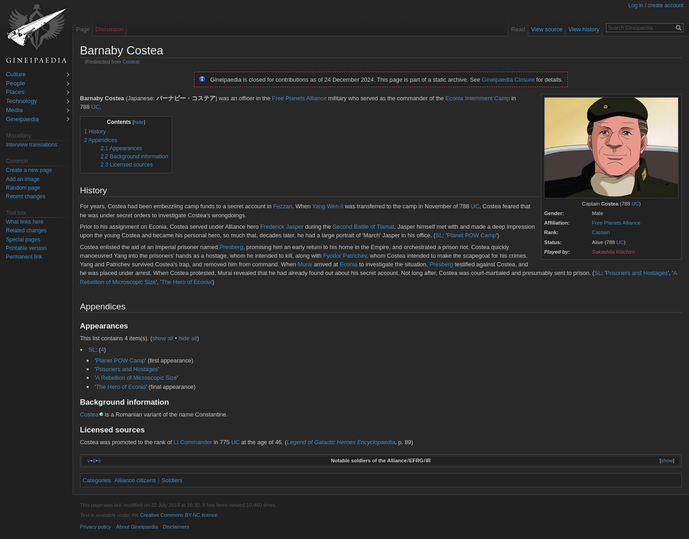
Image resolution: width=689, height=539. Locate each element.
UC (635, 203)
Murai (304, 264)
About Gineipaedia (137, 526)
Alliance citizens (135, 480)
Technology (21, 101)
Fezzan (282, 206)
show (667, 460)
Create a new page (29, 170)
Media (14, 110)
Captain (601, 232)
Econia (348, 264)
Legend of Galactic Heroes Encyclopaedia (341, 442)
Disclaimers (176, 526)
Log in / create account (656, 5)
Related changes (26, 230)
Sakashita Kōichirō (613, 252)
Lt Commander (192, 442)
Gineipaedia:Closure (508, 79)
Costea (130, 61)
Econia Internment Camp (478, 98)
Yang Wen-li (327, 206)
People (15, 84)
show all (162, 338)
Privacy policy (95, 526)
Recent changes (25, 196)
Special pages (23, 239)
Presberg (231, 247)
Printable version (26, 248)
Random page (23, 188)
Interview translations (31, 145)
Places (15, 92)
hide (139, 122)
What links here (25, 222)
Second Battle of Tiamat (363, 226)
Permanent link (24, 257)
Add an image (23, 179)
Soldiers (172, 480)
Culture (16, 75)
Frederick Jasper (281, 226)
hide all (187, 338)
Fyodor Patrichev (345, 255)
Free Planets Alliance (616, 222)
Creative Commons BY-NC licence (179, 515)
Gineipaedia (22, 119)
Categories (97, 480)
